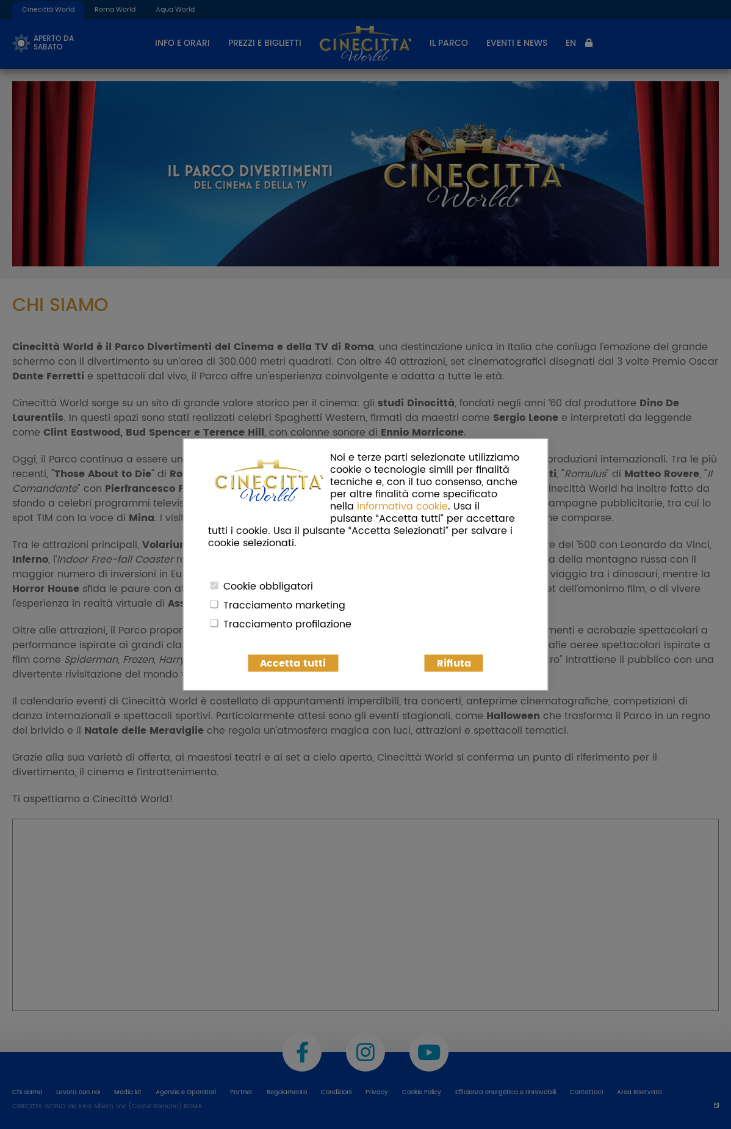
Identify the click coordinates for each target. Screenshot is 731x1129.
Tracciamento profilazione (287, 624)
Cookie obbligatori (268, 586)
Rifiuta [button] (454, 663)
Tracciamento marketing (284, 605)
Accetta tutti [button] (293, 663)
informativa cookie (402, 506)
